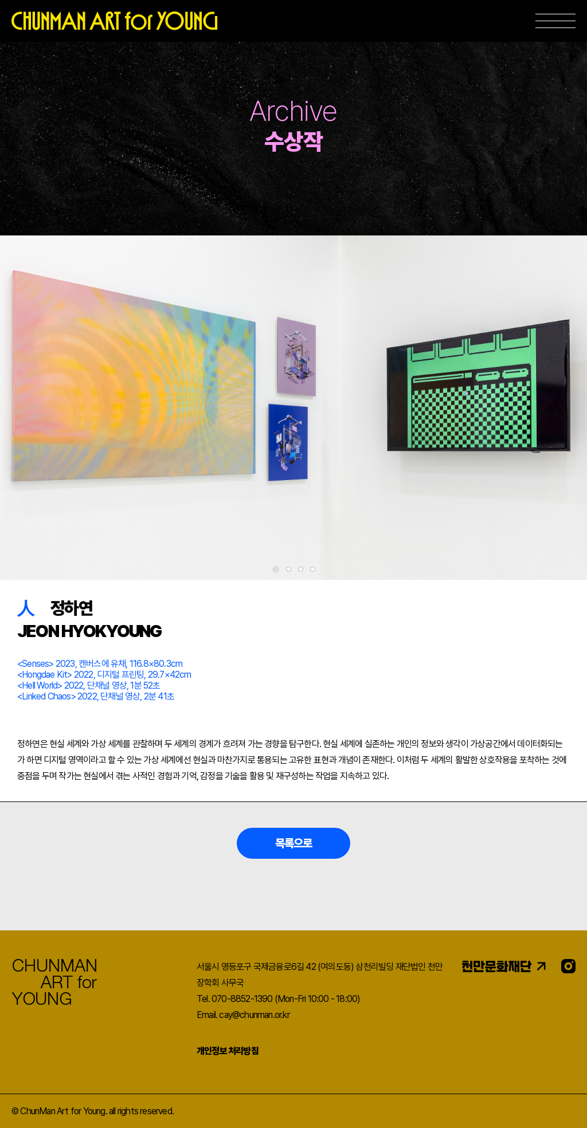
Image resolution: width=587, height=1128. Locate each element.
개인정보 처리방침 (228, 1051)
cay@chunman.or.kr (254, 1014)
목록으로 (293, 843)
